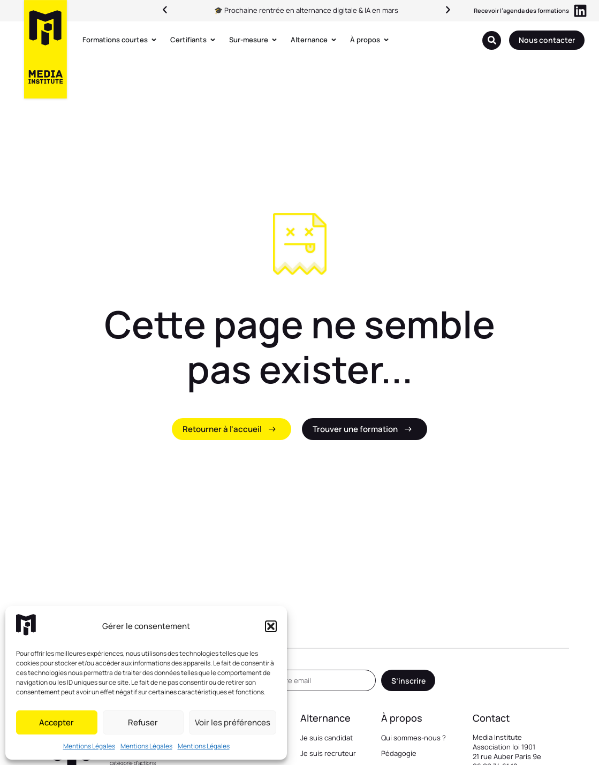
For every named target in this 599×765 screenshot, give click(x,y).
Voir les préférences (232, 722)
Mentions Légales (89, 746)
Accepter (56, 722)
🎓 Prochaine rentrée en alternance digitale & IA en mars (306, 10)
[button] (271, 626)
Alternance (325, 717)
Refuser (143, 722)
